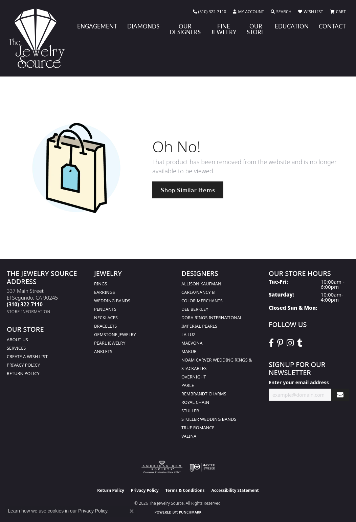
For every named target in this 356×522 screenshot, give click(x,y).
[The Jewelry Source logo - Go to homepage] (39, 38)
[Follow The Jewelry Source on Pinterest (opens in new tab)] (280, 343)
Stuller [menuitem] (190, 411)
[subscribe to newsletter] (340, 395)
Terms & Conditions (185, 490)
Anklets (103, 351)
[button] (248, 12)
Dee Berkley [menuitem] (194, 309)
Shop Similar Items (188, 189)
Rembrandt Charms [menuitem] (203, 394)
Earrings (104, 292)
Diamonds (143, 26)
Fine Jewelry (224, 29)
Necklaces (106, 317)
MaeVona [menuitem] (191, 343)
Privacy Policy (23, 365)
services (16, 348)
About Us (17, 339)
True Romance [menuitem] (198, 428)
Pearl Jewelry (110, 343)
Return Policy (23, 373)
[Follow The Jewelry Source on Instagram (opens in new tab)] (290, 343)
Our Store (256, 29)
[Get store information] (28, 311)
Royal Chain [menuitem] (195, 402)
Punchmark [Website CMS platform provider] (190, 512)
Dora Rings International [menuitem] (211, 317)
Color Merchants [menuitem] (202, 301)
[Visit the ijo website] (202, 467)
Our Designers (185, 29)
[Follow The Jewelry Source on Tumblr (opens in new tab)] (299, 343)
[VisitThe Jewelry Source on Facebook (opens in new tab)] (271, 343)
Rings (100, 284)
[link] (209, 12)
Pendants (105, 309)
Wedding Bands (112, 301)
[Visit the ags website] (162, 467)
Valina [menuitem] (188, 436)
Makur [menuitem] (189, 351)
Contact (332, 26)
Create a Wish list (27, 356)
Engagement (97, 26)
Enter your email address (299, 382)
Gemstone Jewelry (115, 334)
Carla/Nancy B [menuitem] (198, 292)
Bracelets (105, 326)
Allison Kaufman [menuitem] (201, 284)
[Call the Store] (25, 304)
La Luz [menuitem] (188, 334)
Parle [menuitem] (187, 385)
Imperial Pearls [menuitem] (199, 326)
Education (292, 26)
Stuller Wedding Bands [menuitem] (208, 419)
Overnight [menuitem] (193, 377)
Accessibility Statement (235, 490)
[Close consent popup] (132, 511)
